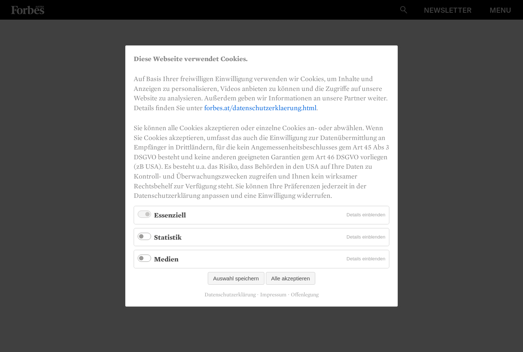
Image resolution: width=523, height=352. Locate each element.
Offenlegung (305, 294)
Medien (166, 259)
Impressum (273, 294)
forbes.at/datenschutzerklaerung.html (260, 107)
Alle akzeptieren (290, 278)
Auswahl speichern (236, 278)
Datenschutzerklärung (230, 294)
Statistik (168, 236)
